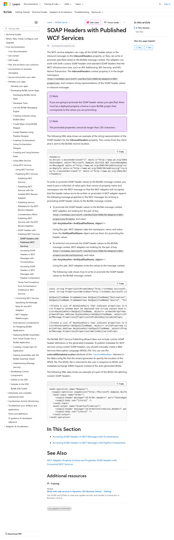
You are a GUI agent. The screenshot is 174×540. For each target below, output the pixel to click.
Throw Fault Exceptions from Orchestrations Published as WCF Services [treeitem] (28, 288)
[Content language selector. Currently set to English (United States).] (17, 523)
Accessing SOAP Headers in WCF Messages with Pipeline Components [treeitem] (30, 272)
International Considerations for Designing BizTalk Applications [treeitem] (26, 326)
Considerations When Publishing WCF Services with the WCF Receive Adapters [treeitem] (28, 220)
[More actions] (124, 22)
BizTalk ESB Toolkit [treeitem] (19, 388)
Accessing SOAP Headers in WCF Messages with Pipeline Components (89, 442)
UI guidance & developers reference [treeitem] (20, 420)
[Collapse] (36, 22)
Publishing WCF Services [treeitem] (25, 180)
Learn (49, 22)
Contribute (53, 531)
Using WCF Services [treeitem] (25, 169)
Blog (41, 531)
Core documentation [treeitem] (17, 51)
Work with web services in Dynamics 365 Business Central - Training (79, 491)
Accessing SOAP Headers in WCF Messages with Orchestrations (86, 436)
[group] (87, 165)
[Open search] (160, 4)
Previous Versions (27, 531)
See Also (139, 31)
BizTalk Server (61, 22)
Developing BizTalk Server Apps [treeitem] (24, 96)
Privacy (65, 531)
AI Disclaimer (10, 531)
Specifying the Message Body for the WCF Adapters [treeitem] (26, 306)
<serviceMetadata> (102, 354)
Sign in (167, 4)
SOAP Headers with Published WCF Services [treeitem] (29, 242)
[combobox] (22, 28)
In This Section (143, 27)
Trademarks (124, 531)
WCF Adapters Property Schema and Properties (71, 460)
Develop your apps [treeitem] (19, 86)
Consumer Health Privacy (85, 531)
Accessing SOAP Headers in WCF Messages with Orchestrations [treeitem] (27, 256)
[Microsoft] (5, 4)
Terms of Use (109, 531)
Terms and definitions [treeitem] (18, 413)
